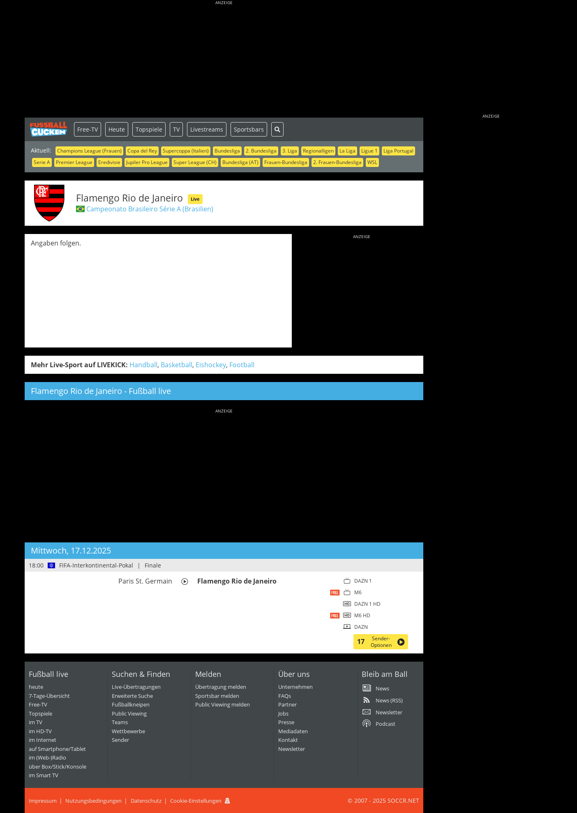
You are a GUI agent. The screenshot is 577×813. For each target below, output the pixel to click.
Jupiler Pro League (147, 162)
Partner (287, 704)
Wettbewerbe (128, 731)
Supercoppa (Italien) (186, 150)
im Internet (42, 740)
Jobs (283, 713)
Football (241, 364)
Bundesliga (227, 150)
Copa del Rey (142, 150)
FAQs (284, 696)
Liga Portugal (398, 150)
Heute (116, 129)
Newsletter (291, 749)
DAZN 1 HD (367, 603)
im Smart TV (43, 775)
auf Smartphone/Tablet (57, 749)
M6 (358, 592)
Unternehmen (295, 686)
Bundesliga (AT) (240, 162)
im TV (35, 722)
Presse (286, 722)
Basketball (176, 364)
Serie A (42, 162)
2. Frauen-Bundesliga (337, 162)
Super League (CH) (195, 162)
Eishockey (211, 364)
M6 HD (362, 615)
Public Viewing (129, 713)
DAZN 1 (363, 580)
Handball (143, 364)
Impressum (43, 800)
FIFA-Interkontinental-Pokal (96, 565)
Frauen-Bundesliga (285, 162)
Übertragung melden (220, 686)
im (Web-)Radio (47, 757)
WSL (372, 162)
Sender (120, 740)
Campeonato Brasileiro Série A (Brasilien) (149, 208)
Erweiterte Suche (132, 696)
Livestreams (206, 129)
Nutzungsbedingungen (93, 800)
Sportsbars (249, 129)
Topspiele (149, 129)
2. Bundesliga (261, 150)
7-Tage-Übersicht (49, 696)
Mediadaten (293, 731)
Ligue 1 (369, 150)
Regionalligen (318, 150)
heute (36, 686)
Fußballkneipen (131, 704)
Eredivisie (109, 162)
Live (195, 199)
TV (176, 129)
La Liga (347, 150)
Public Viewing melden (222, 704)
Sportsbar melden (217, 696)
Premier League (74, 162)
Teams (120, 722)
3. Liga (289, 150)
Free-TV (87, 129)
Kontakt (288, 740)
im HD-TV (40, 731)
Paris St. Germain (145, 581)
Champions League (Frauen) (89, 150)
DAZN (361, 626)
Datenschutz (146, 800)
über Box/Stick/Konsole (57, 766)
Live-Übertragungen (136, 686)
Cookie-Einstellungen (196, 800)
